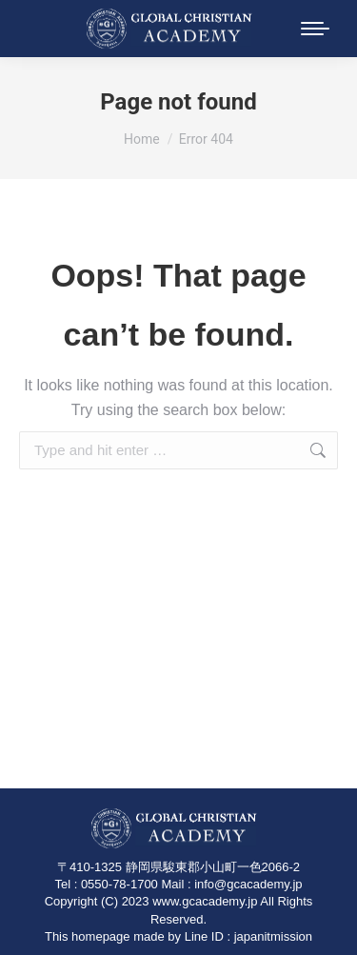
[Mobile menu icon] (315, 28)
